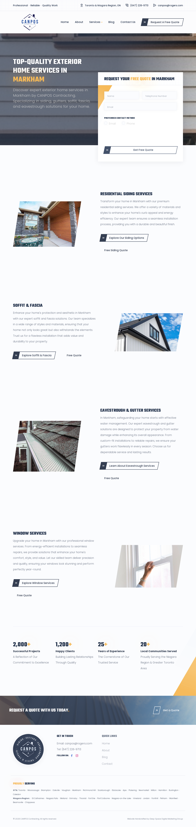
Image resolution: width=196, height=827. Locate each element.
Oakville (56, 794)
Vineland (137, 802)
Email (112, 123)
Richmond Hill (89, 794)
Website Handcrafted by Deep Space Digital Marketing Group (155, 819)
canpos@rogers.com (170, 5)
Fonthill (155, 802)
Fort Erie (91, 802)
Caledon (17, 798)
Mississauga (33, 794)
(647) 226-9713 (139, 5)
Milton (153, 794)
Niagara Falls (52, 802)
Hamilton (162, 794)
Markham (76, 794)
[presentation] (127, 136)
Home (65, 22)
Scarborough (104, 794)
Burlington (173, 794)
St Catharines (38, 802)
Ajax (125, 794)
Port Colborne (103, 802)
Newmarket (144, 794)
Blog (111, 22)
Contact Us (128, 22)
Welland (63, 802)
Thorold (82, 802)
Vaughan (66, 794)
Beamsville (18, 806)
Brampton (46, 794)
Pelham (163, 802)
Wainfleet (173, 802)
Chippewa (30, 806)
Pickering (133, 794)
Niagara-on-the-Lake (121, 802)
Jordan (146, 802)
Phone (131, 123)
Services (94, 22)
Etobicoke (116, 794)
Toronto (22, 794)
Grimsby (73, 802)
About (79, 22)
